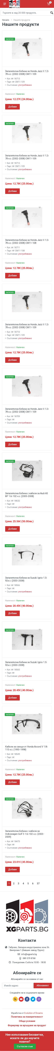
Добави (12, 106)
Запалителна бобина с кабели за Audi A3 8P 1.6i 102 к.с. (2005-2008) (26, 495)
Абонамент (43, 985)
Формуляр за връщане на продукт (27, 1025)
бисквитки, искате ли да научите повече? (27, 1038)
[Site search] (27, 12)
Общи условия (27, 1021)
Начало (5, 20)
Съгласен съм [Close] (25, 1046)
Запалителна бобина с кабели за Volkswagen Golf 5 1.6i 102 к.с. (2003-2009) (24, 834)
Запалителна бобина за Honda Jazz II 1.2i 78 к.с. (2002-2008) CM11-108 (27, 241)
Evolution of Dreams (33, 1013)
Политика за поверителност (27, 1016)
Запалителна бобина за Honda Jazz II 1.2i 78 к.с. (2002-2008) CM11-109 (27, 72)
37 (38, 883)
